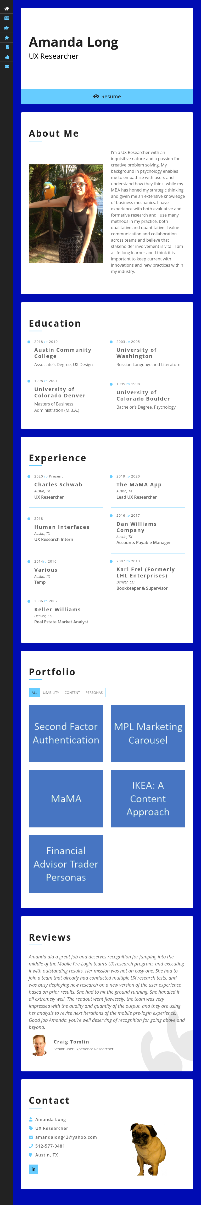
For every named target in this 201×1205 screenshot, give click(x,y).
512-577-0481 (50, 1146)
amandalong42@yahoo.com (66, 1137)
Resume (107, 96)
